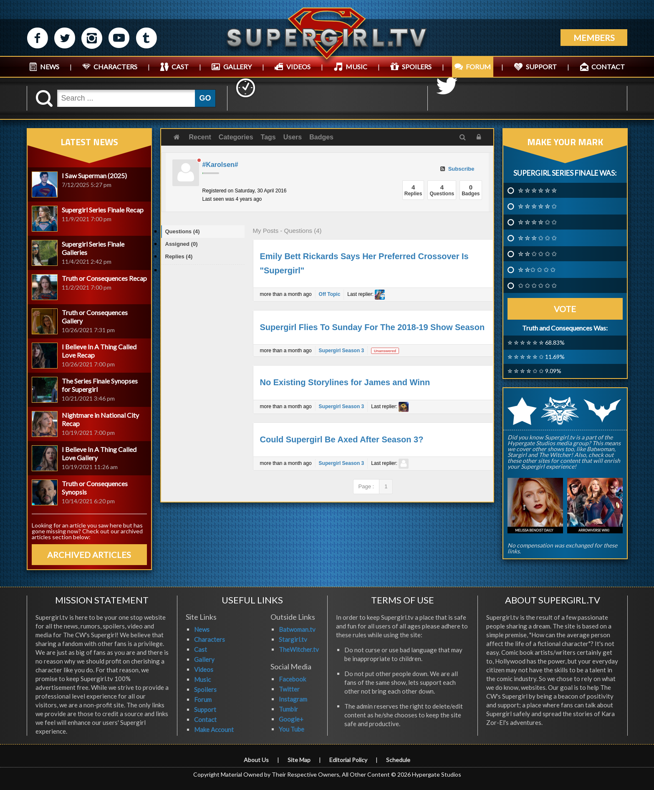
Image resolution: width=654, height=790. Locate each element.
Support (205, 709)
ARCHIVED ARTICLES (89, 555)
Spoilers (205, 689)
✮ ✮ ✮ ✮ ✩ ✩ (537, 222)
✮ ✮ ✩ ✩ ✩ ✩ (537, 253)
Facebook (292, 679)
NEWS (49, 67)
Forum (203, 699)
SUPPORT (541, 67)
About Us (256, 759)
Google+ (291, 719)
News (202, 629)
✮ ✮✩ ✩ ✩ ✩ (537, 269)
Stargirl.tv (293, 639)
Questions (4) (182, 231)
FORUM (478, 67)
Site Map (299, 759)
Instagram (293, 699)
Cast (200, 649)
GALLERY (237, 67)
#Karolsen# (220, 164)
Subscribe (457, 169)
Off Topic (330, 294)
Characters (209, 639)
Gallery (204, 659)
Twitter (289, 689)
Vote (565, 309)
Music (202, 679)
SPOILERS (417, 67)
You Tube (291, 729)
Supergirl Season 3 (341, 350)
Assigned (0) (181, 244)
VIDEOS (298, 67)
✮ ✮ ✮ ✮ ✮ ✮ (537, 190)
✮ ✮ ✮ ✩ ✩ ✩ (537, 238)
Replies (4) (179, 256)
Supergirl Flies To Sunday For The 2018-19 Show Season (372, 327)
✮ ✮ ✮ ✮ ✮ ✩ (537, 206)
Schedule (398, 759)
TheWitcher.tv (299, 649)
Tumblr (288, 709)
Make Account (214, 729)
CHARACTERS (115, 67)
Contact (205, 719)
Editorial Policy (348, 759)
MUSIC (356, 67)
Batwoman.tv (297, 629)
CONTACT (608, 67)
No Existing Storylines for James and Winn (345, 382)
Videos (203, 669)
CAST (180, 67)
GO (205, 98)
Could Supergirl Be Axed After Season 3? (342, 439)
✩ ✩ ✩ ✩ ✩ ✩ (537, 285)
